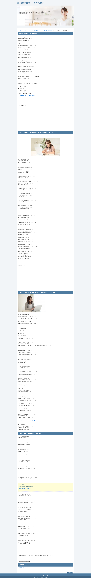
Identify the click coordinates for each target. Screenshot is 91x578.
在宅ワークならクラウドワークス (25, 488)
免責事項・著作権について (24, 561)
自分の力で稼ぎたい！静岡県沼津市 (30, 3)
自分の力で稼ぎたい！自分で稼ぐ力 (27, 95)
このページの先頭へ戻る (70, 573)
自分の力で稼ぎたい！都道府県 (31, 30)
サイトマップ (45, 575)
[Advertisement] (45, 115)
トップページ (20, 30)
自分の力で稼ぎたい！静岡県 (46, 30)
